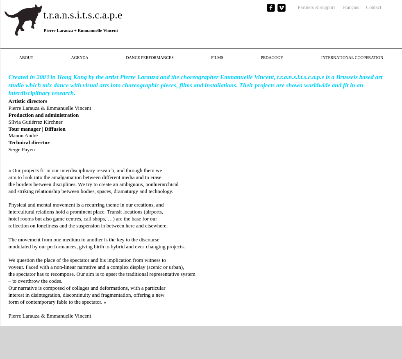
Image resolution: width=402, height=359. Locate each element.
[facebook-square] (271, 8)
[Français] (348, 8)
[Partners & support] (310, 8)
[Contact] (370, 8)
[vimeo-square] (281, 8)
